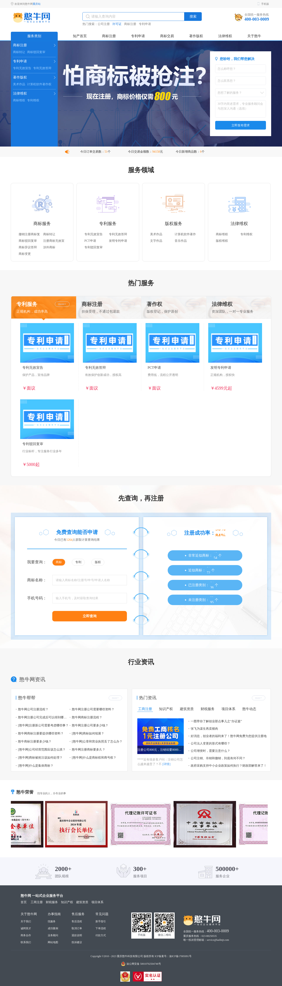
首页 (24, 902)
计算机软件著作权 (39, 84)
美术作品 (19, 84)
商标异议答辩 (28, 247)
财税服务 (208, 709)
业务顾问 (53, 935)
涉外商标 (49, 247)
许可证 (116, 24)
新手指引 (100, 921)
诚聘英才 (26, 928)
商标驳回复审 (36, 52)
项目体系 (228, 709)
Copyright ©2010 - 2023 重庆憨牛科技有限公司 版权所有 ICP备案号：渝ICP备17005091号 (140, 956)
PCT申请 (90, 240)
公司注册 (104, 24)
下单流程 (100, 928)
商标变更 (25, 253)
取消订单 (77, 928)
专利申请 (145, 24)
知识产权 (166, 709)
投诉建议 (77, 942)
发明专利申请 (118, 240)
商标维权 (19, 100)
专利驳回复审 (93, 247)
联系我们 (26, 942)
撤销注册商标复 (29, 234)
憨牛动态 (249, 709)
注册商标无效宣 (53, 240)
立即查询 (90, 616)
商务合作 (26, 935)
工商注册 (145, 709)
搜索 (193, 16)
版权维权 (222, 240)
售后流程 (77, 921)
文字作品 (156, 240)
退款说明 (77, 935)
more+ (62, 304)
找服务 (52, 921)
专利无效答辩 (42, 68)
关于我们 (26, 921)
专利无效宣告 (22, 68)
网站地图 (53, 942)
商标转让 (19, 52)
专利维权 (33, 100)
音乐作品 (181, 240)
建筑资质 (187, 709)
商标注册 (130, 24)
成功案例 (53, 928)
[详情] (166, 764)
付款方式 (100, 935)
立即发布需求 (240, 125)
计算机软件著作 (185, 234)
